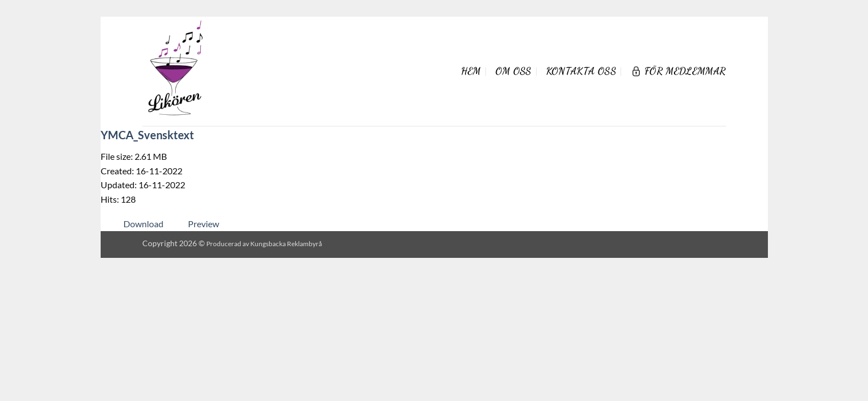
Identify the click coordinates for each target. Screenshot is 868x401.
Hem (471, 71)
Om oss (513, 71)
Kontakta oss (581, 71)
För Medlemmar (678, 71)
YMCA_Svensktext (147, 134)
